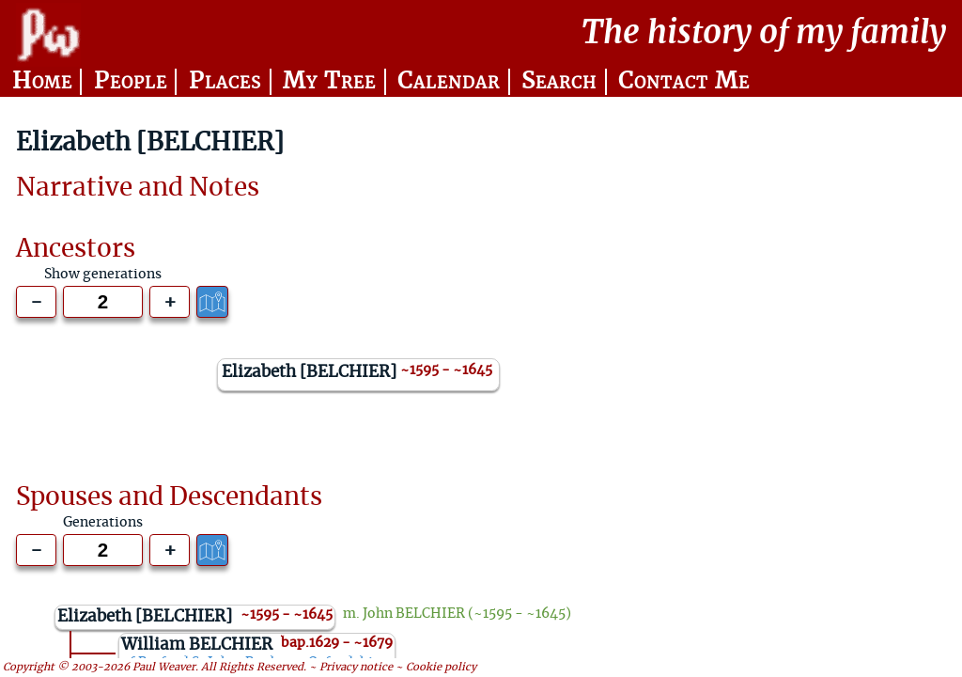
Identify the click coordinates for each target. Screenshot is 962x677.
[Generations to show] (103, 302)
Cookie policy (441, 667)
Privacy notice (356, 667)
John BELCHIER (414, 614)
